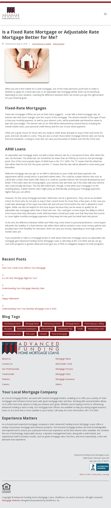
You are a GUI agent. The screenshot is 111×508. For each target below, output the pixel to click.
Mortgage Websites (11, 500)
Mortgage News (63, 358)
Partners (6, 379)
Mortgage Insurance (65, 379)
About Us (6, 358)
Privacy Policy (96, 474)
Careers (5, 384)
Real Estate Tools (64, 363)
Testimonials (8, 374)
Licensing (106, 474)
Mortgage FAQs (63, 374)
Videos (59, 384)
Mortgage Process (64, 369)
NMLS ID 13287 (85, 474)
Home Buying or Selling (41, 44)
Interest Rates (58, 44)
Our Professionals (10, 369)
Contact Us (7, 363)
